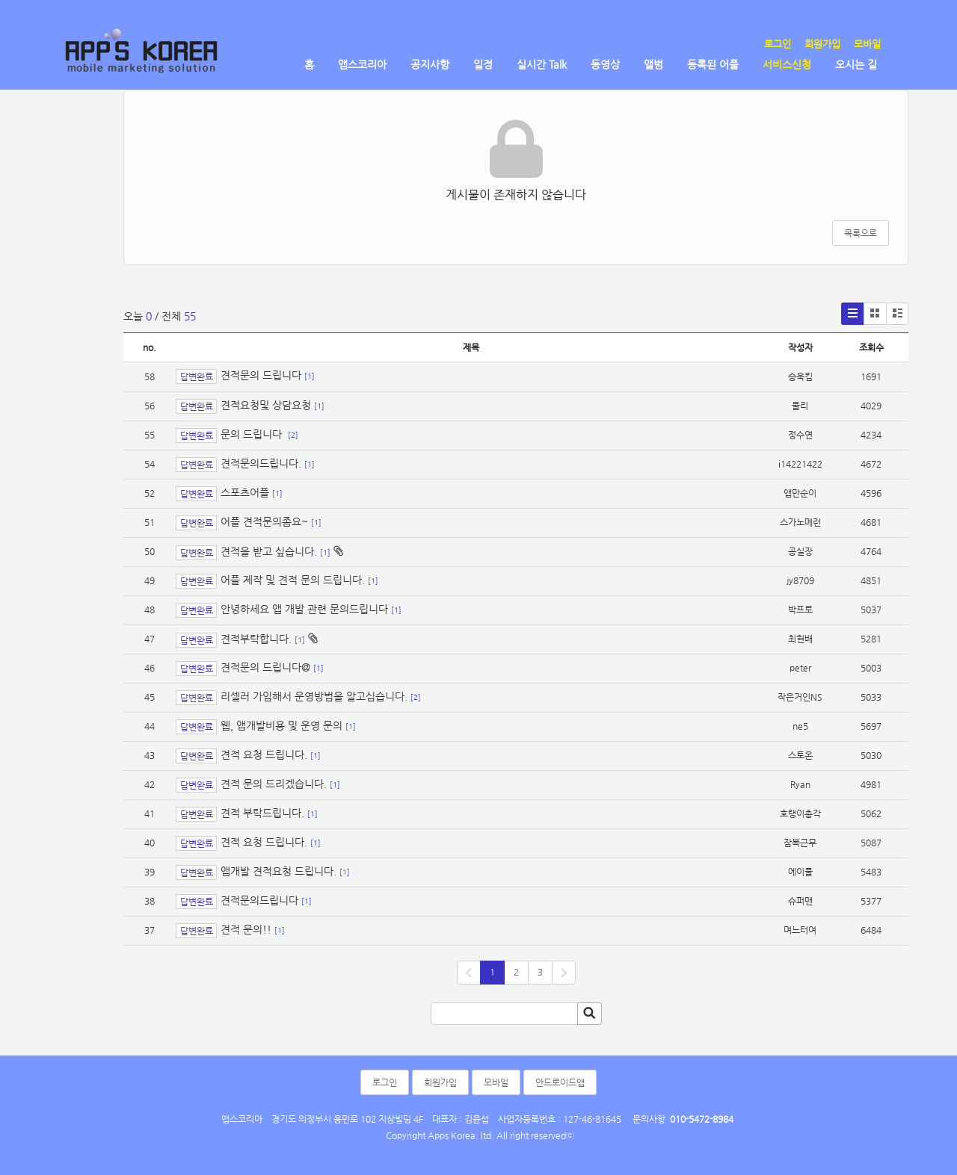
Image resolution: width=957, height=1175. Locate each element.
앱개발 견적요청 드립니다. (278, 871)
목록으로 (860, 233)
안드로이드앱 (560, 1082)
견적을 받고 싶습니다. (269, 551)
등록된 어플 (713, 64)
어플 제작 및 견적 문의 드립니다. (293, 580)
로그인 (777, 43)
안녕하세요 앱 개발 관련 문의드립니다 (304, 609)
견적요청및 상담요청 (266, 405)
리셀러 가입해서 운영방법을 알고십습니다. (314, 696)
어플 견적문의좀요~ (264, 521)
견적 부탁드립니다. (262, 813)
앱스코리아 (362, 64)
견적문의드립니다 (259, 900)
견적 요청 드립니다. (264, 754)
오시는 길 (856, 64)
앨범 (653, 64)
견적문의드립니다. (261, 463)
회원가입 (822, 43)
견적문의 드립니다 (261, 376)
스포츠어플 (245, 492)
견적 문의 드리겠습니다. (274, 784)
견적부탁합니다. (256, 639)
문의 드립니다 (253, 434)
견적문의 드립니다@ (265, 667)
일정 (483, 64)
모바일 (867, 43)
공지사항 (429, 64)
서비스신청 (787, 64)
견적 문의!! (246, 929)
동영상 (605, 64)
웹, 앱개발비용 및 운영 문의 (281, 725)
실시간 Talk (542, 64)
